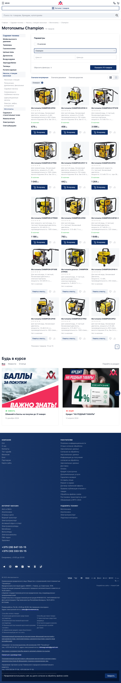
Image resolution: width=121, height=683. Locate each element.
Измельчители (9, 119)
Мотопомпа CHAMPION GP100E (44, 269)
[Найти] (117, 15)
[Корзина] (118, 3)
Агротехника (7, 512)
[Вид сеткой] (110, 77)
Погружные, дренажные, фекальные (14, 84)
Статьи (22, 364)
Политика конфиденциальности (73, 443)
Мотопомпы (9, 109)
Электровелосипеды (10, 526)
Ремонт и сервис (67, 483)
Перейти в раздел (111, 364)
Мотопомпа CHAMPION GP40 (43, 319)
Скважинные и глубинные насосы (11, 93)
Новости (12, 364)
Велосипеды (7, 532)
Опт (3, 443)
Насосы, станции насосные (10, 74)
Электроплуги (9, 122)
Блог (3, 457)
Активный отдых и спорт (12, 523)
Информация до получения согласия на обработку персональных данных (71, 460)
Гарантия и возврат (68, 477)
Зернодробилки (9, 63)
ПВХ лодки (6, 537)
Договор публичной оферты (71, 486)
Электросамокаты (9, 535)
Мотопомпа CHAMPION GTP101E (104, 108)
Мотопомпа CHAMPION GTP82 (73, 319)
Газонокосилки (9, 48)
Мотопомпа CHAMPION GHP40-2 (105, 218)
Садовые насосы (11, 89)
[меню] (6, 3)
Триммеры (7, 45)
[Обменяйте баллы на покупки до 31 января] (30, 396)
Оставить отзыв (66, 480)
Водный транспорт (9, 518)
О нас (4, 446)
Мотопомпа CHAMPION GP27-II (74, 163)
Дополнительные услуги (70, 474)
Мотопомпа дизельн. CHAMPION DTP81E (74, 270)
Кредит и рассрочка (68, 471)
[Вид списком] (116, 77)
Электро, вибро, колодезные (10, 104)
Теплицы (6, 66)
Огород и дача (8, 515)
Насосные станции (11, 80)
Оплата (63, 469)
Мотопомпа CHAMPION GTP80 (43, 163)
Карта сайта (6, 463)
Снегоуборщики (9, 126)
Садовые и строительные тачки (11, 114)
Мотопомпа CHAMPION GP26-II (74, 108)
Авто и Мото (6, 509)
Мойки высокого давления (10, 40)
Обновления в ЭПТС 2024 (70, 500)
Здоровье (6, 540)
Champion (38, 83)
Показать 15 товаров (103, 68)
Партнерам (6, 460)
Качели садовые (9, 70)
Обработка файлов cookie (70, 494)
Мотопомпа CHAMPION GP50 (43, 108)
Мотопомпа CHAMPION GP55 (103, 163)
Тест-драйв (6, 452)
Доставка (64, 466)
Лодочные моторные (68, 518)
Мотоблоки (6, 529)
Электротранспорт (9, 520)
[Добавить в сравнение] (55, 132)
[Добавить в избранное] (51, 132)
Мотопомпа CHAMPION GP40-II (104, 269)
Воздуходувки (9, 59)
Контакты (5, 449)
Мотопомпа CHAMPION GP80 (73, 218)
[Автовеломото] (60, 3)
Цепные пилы (8, 52)
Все (3, 364)
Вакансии (5, 454)
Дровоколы (8, 56)
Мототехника (65, 509)
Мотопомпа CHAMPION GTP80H (44, 218)
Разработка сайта (103, 585)
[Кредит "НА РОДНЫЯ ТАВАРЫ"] (91, 396)
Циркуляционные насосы (11, 99)
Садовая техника (11, 35)
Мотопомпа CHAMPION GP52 (103, 319)
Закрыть (111, 676)
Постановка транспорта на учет (73, 497)
